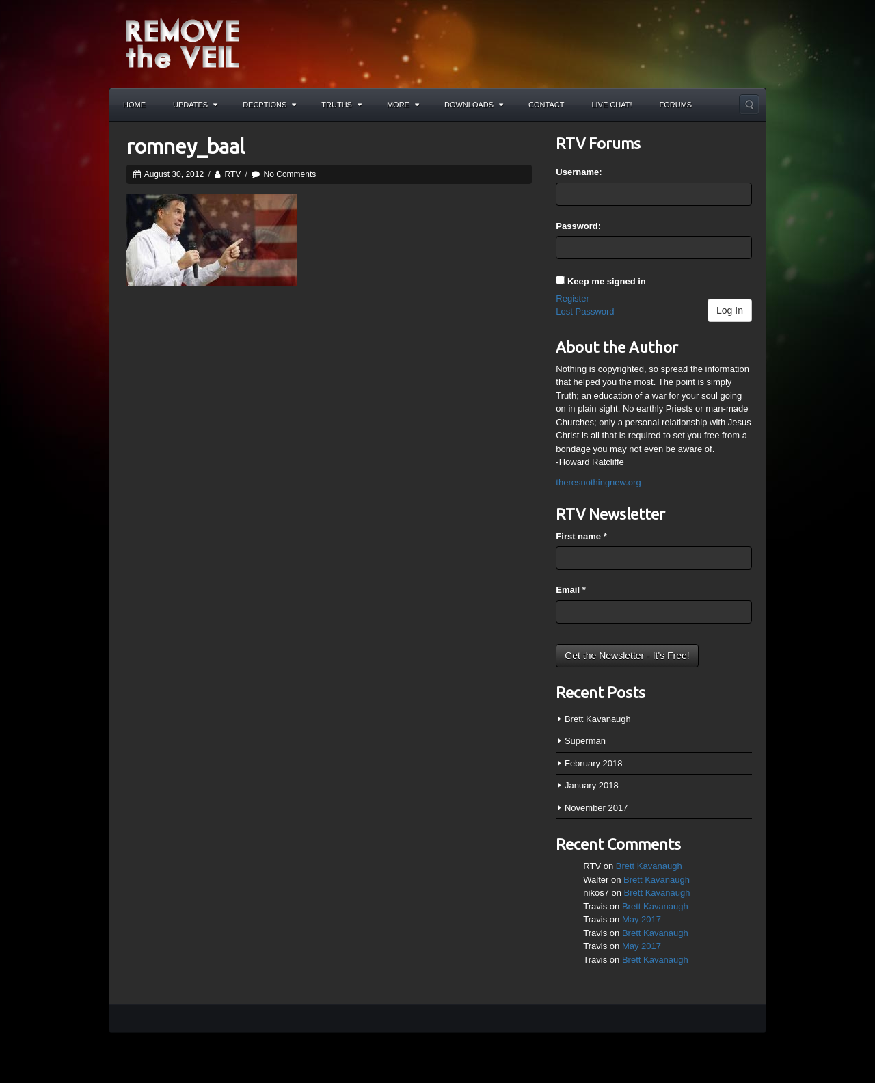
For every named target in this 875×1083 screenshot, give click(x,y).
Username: (579, 172)
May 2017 (641, 919)
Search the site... (749, 104)
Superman (585, 741)
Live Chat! (611, 105)
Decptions (269, 105)
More (403, 105)
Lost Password (585, 311)
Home (134, 105)
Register (572, 298)
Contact (546, 105)
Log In (729, 310)
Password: (578, 226)
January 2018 (592, 785)
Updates (195, 105)
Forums (676, 105)
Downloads (473, 105)
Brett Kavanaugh (598, 719)
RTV (232, 174)
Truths (341, 105)
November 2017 (596, 808)
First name (581, 536)
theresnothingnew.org (598, 482)
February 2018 (594, 763)
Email (570, 590)
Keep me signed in (606, 281)
